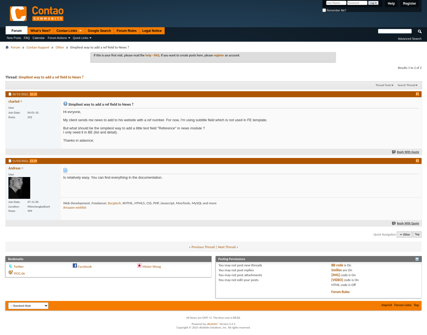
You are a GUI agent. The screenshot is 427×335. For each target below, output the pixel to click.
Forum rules (402, 305)
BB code (337, 265)
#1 (417, 94)
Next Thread (227, 247)
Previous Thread (203, 247)
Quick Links (81, 37)
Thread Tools (383, 85)
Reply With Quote (405, 152)
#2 (417, 161)
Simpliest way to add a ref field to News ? (51, 77)
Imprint (387, 305)
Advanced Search (410, 38)
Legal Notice (152, 31)
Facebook (84, 266)
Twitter (19, 266)
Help (391, 3)
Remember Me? (334, 10)
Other (60, 47)
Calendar (39, 37)
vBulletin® (213, 324)
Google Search (99, 31)
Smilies (336, 270)
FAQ (27, 37)
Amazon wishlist (74, 207)
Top (417, 234)
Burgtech (114, 203)
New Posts (14, 37)
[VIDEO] (337, 280)
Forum (16, 31)
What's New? (40, 31)
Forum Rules (126, 31)
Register (409, 3)
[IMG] (335, 275)
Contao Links (69, 31)
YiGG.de (19, 273)
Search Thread (406, 85)
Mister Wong (151, 266)
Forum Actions (57, 37)
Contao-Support (37, 47)
